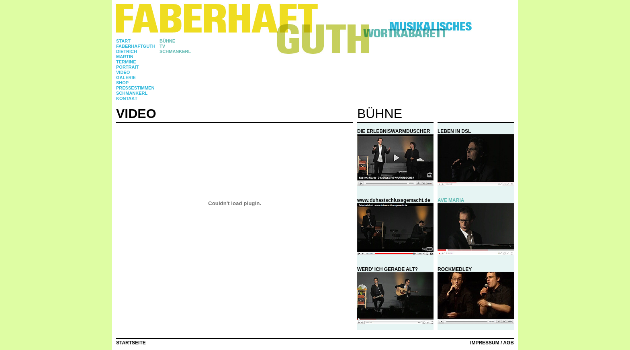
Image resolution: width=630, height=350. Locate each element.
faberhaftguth (135, 46)
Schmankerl (131, 93)
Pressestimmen (135, 87)
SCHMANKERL (175, 51)
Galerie (126, 77)
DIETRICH (126, 51)
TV (162, 46)
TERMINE (126, 61)
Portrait (127, 67)
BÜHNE (167, 41)
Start (123, 41)
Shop (122, 82)
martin (124, 56)
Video (123, 72)
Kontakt (126, 98)
